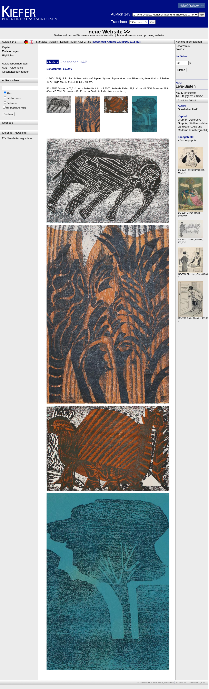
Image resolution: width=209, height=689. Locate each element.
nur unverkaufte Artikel (16, 108)
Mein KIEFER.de (81, 41)
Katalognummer (14, 98)
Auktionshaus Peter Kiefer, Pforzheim (157, 682)
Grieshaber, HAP (188, 109)
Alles (9, 93)
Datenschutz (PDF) (196, 682)
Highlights (8, 55)
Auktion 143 (9, 41)
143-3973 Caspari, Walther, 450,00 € (190, 240)
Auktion (53, 41)
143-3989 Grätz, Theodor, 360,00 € (193, 318)
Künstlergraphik (187, 140)
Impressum (181, 682)
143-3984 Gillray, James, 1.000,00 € (190, 213)
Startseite (41, 41)
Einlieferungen (10, 51)
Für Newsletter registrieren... (19, 138)
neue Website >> (109, 32)
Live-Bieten (186, 86)
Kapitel (6, 47)
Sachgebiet (12, 103)
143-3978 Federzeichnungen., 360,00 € (191, 170)
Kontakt (64, 41)
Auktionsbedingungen (15, 63)
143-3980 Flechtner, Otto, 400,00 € (193, 274)
